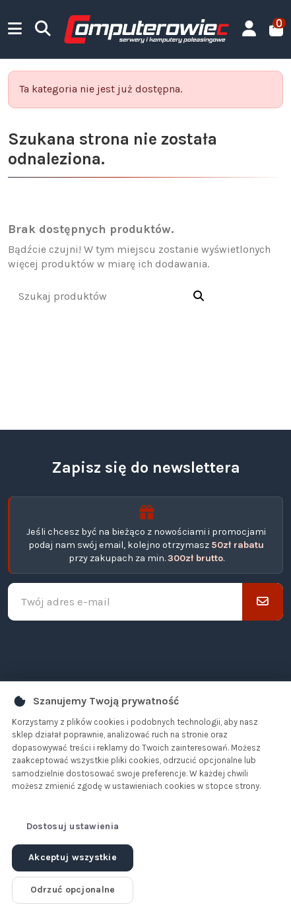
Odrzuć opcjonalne (72, 889)
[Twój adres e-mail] (125, 602)
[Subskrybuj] (262, 602)
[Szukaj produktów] (198, 297)
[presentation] (146, 651)
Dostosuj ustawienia (72, 826)
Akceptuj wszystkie (72, 857)
